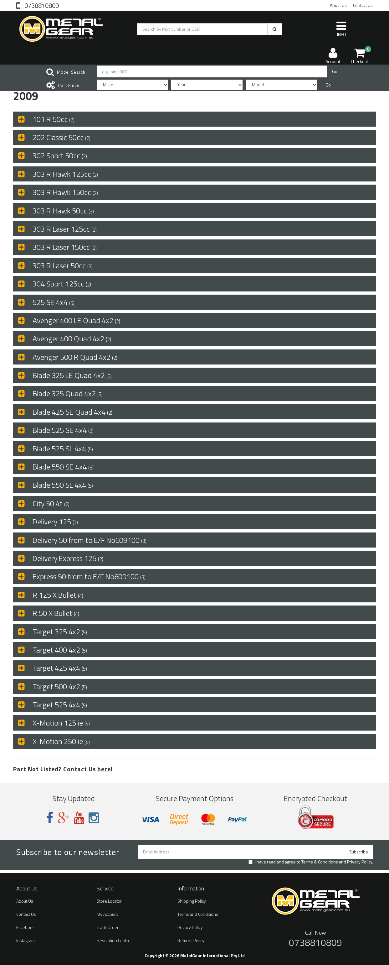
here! (105, 769)
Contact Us (363, 5)
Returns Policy (190, 940)
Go (334, 71)
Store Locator (109, 901)
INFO (341, 29)
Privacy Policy (359, 861)
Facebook (25, 927)
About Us (338, 5)
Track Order (108, 927)
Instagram (25, 940)
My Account (107, 914)
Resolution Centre (114, 940)
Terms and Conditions (197, 914)
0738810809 (41, 5)
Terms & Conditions (319, 861)
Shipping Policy (191, 901)
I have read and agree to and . (310, 862)
